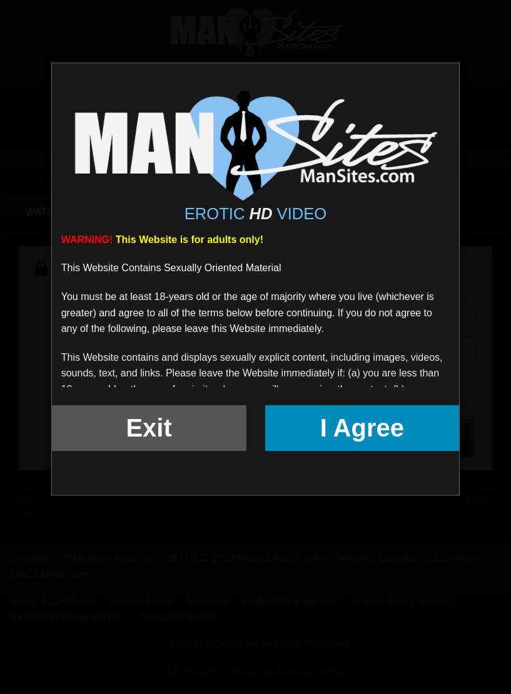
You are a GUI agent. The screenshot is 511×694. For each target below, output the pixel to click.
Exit (148, 428)
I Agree (362, 428)
